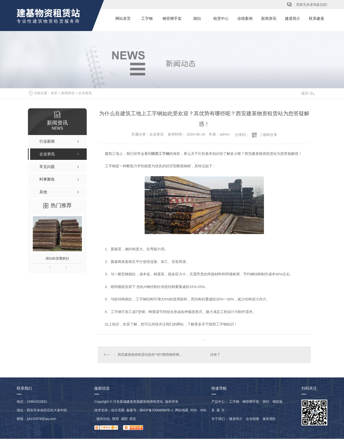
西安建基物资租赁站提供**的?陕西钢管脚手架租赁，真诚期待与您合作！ (151, 355)
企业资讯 (85, 93)
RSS (194, 410)
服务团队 (269, 419)
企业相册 (252, 419)
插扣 (197, 18)
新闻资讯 (268, 18)
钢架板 (278, 402)
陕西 (115, 419)
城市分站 (103, 419)
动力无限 (117, 410)
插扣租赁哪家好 (57, 258)
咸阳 (124, 419)
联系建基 (316, 18)
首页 (54, 93)
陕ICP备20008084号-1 (156, 410)
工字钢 (147, 18)
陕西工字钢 (160, 154)
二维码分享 (268, 135)
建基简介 (292, 18)
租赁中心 (221, 18)
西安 (132, 419)
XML (203, 410)
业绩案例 (245, 18)
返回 (307, 93)
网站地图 (181, 410)
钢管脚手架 (172, 18)
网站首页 (123, 18)
